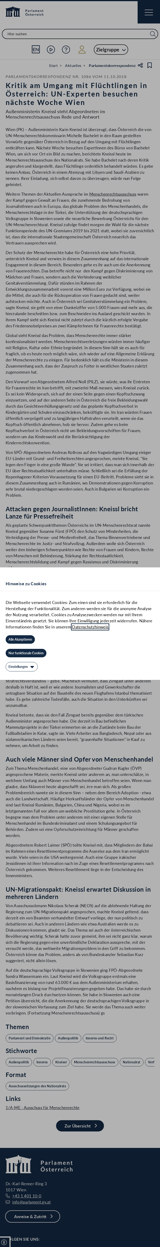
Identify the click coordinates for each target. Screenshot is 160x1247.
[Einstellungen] (22, 666)
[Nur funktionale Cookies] (26, 653)
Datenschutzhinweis (90, 626)
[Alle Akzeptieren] (20, 639)
